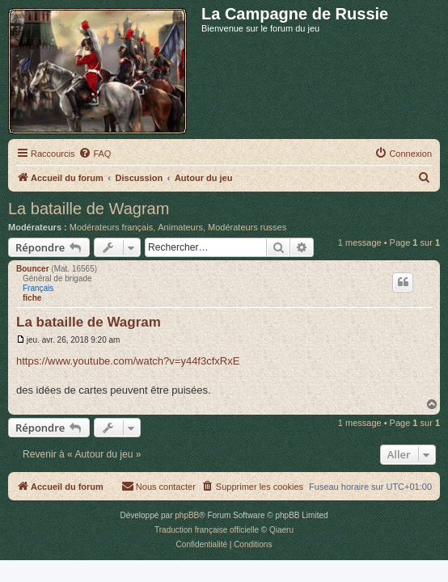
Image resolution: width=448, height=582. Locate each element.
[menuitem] (94, 153)
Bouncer (32, 268)
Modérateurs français (111, 227)
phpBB (187, 515)
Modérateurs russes (247, 227)
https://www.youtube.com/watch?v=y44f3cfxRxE (127, 361)
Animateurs (180, 227)
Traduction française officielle (206, 529)
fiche (32, 297)
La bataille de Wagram (88, 208)
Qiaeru (281, 529)
